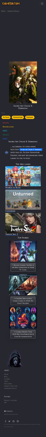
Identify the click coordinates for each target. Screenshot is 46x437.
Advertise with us (10, 388)
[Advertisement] (23, 37)
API (5, 403)
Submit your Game (10, 386)
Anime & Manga (13, 11)
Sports (5, 138)
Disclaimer (8, 384)
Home (3, 11)
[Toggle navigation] (42, 4)
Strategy (6, 134)
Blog (6, 377)
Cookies (7, 379)
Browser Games (8, 127)
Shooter (6, 123)
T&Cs (6, 381)
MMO (5, 130)
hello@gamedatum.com (11, 414)
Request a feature (10, 400)
